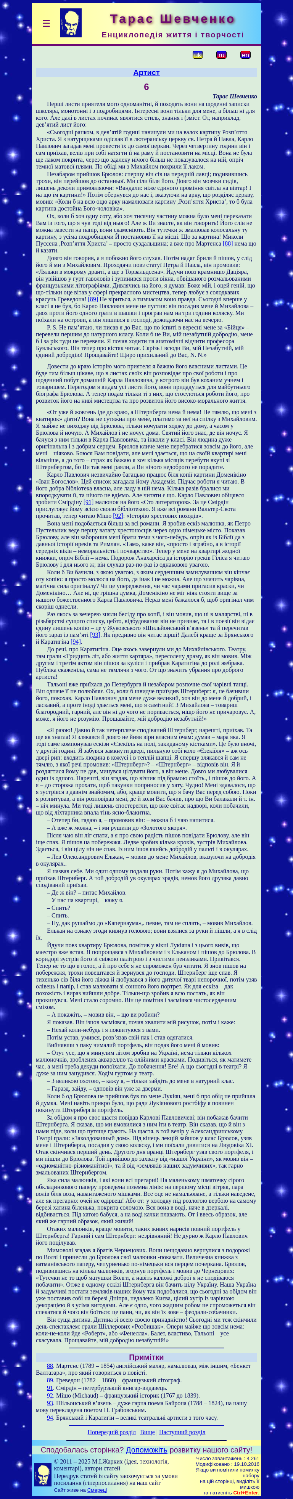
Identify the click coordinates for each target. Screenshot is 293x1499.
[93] (95, 634)
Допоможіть (146, 1450)
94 (50, 1417)
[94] (76, 641)
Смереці (97, 1490)
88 (50, 1365)
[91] (89, 502)
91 (50, 1388)
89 (50, 1380)
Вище (147, 1432)
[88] (228, 243)
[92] (118, 516)
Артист (146, 72)
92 (50, 1395)
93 (50, 1403)
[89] (93, 299)
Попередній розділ (112, 1432)
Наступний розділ (182, 1432)
